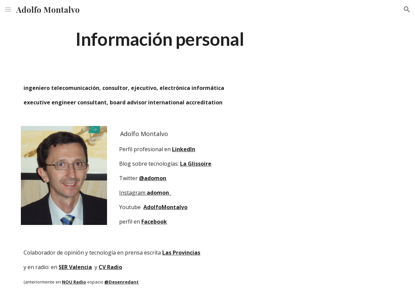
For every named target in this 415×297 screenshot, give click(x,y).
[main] (159, 38)
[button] (8, 9)
